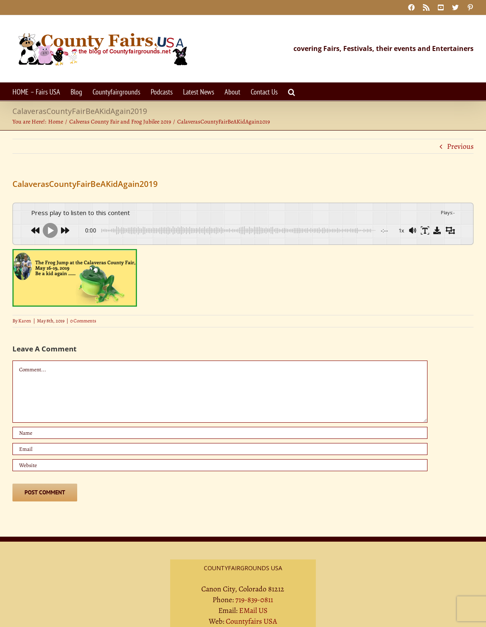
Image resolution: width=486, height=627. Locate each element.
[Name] (219, 433)
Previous (460, 146)
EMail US (253, 610)
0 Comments (83, 320)
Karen (24, 320)
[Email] (219, 449)
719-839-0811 (254, 600)
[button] (291, 91)
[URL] (219, 465)
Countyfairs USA (251, 621)
